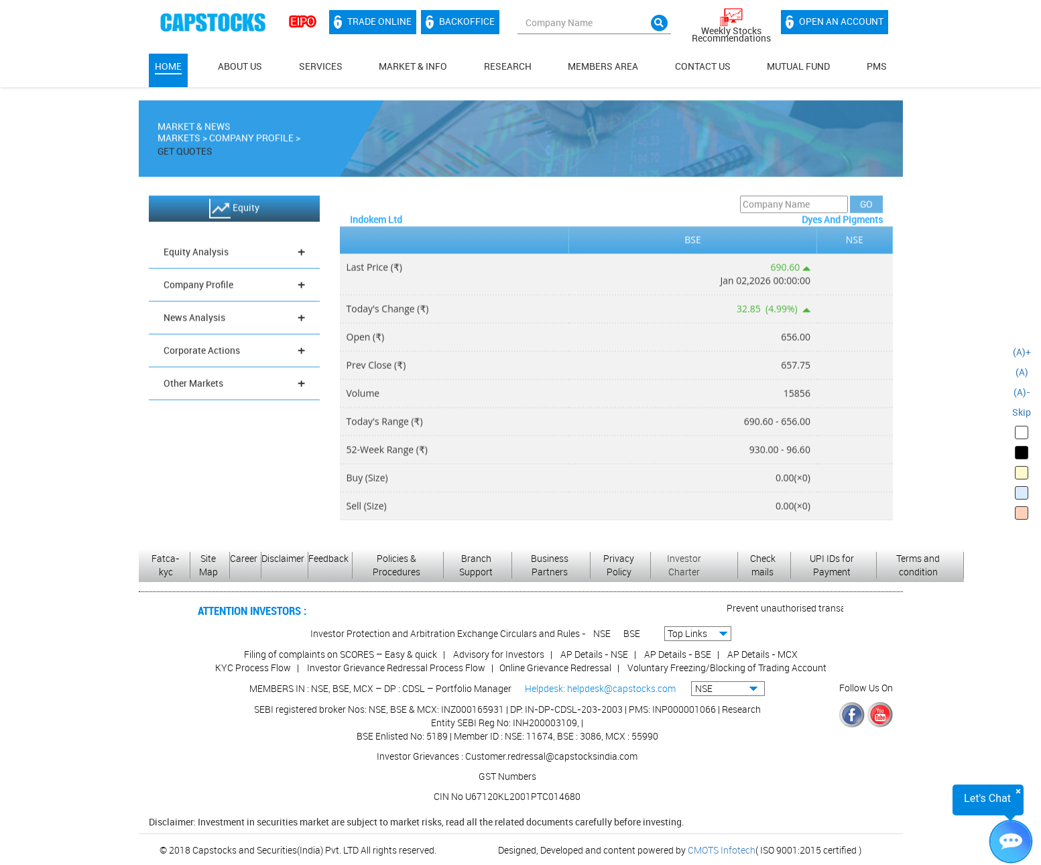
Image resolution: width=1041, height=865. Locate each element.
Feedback (328, 558)
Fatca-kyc (165, 565)
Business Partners (549, 565)
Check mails (763, 565)
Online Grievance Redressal (555, 667)
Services (321, 66)
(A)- (1022, 392)
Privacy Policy (618, 565)
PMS (877, 66)
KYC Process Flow (253, 667)
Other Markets (234, 386)
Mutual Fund (798, 66)
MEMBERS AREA (603, 66)
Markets (179, 140)
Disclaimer (282, 558)
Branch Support (476, 565)
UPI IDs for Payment (832, 565)
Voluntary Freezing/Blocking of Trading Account (726, 667)
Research (508, 66)
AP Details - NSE (594, 654)
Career (243, 558)
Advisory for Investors (498, 654)
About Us (240, 66)
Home (168, 66)
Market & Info (413, 66)
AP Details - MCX (762, 654)
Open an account (834, 22)
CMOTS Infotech (721, 850)
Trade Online (373, 22)
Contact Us (703, 66)
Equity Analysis (234, 254)
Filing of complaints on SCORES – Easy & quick (340, 654)
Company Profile (251, 140)
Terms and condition (918, 565)
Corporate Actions (234, 353)
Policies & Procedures (396, 565)
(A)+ (1022, 351)
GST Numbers (507, 776)
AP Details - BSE (677, 654)
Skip (1021, 412)
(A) (1022, 371)
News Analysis (234, 320)
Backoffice (460, 22)
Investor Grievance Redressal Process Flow (396, 667)
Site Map (208, 565)
